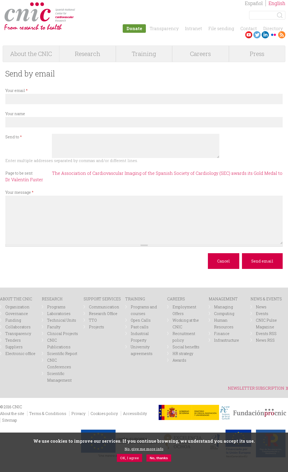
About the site (12, 413)
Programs (56, 306)
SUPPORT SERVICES (102, 298)
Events (262, 313)
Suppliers (14, 346)
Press (257, 54)
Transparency (164, 28)
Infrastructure (226, 340)
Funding (13, 320)
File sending (221, 28)
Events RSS (266, 333)
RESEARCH (52, 298)
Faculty (53, 326)
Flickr (273, 34)
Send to (13, 136)
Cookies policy (104, 413)
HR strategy (182, 353)
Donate (134, 28)
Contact (248, 28)
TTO (93, 320)
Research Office (103, 313)
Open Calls (141, 320)
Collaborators (18, 326)
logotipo (79, 5)
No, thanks (159, 458)
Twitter (257, 34)
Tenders (13, 340)
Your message (19, 192)
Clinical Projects (62, 333)
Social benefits (185, 346)
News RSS (265, 340)
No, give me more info (144, 448)
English (277, 3)
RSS (281, 34)
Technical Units (61, 320)
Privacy (78, 413)
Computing (224, 313)
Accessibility (135, 413)
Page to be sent (18, 173)
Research (87, 54)
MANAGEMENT (223, 298)
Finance (221, 333)
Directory (273, 28)
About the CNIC (31, 54)
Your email (16, 90)
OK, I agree (129, 457)
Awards (179, 360)
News (261, 306)
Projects (96, 326)
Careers (200, 54)
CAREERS (176, 298)
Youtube (248, 34)
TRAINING (135, 298)
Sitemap (9, 420)
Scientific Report (62, 353)
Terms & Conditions (47, 413)
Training (144, 54)
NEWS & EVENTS (266, 298)
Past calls (140, 326)
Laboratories (59, 313)
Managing (223, 306)
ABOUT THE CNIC (16, 298)
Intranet (193, 28)
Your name (15, 113)
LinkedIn (265, 34)
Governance (16, 313)
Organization (17, 306)
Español (254, 3)
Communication (104, 306)
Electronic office (20, 353)
